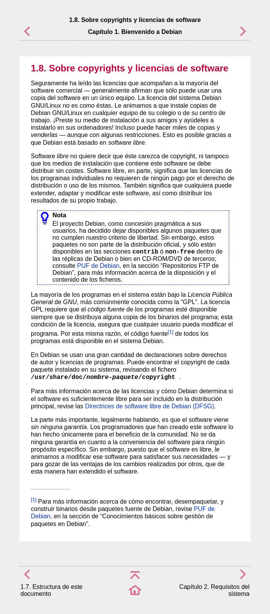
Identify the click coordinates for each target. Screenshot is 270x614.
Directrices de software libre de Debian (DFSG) (149, 406)
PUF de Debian (98, 265)
